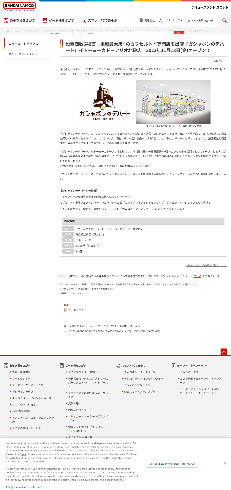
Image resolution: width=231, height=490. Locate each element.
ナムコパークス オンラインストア (144, 378)
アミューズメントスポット (24, 54)
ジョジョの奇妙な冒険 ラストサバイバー (88, 395)
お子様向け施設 (21, 411)
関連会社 (149, 20)
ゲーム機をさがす (61, 20)
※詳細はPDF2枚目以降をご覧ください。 (206, 265)
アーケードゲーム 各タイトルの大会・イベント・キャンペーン (200, 391)
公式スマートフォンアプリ (139, 391)
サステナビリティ (173, 20)
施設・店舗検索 (21, 372)
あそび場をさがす (22, 20)
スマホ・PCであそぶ (102, 20)
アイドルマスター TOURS (83, 372)
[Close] (225, 466)
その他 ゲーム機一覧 (80, 437)
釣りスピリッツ (77, 410)
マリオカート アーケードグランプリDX (88, 418)
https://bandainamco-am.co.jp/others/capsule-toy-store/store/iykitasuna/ (114, 331)
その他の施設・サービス (26, 428)
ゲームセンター (21, 378)
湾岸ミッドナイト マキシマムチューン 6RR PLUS (88, 429)
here (23, 457)
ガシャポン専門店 (22, 391)
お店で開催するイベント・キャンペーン (201, 380)
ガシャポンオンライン (137, 385)
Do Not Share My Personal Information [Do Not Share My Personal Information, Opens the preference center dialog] (172, 467)
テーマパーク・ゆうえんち (28, 385)
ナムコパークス (189, 372)
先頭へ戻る (224, 351)
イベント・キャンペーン (191, 365)
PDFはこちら (76, 310)
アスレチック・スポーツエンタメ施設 (33, 419)
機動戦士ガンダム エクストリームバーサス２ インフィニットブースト (88, 382)
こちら (197, 276)
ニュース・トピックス (23, 43)
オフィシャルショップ (25, 404)
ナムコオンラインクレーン (139, 372)
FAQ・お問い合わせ (202, 20)
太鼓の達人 (74, 403)
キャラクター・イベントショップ (31, 398)
